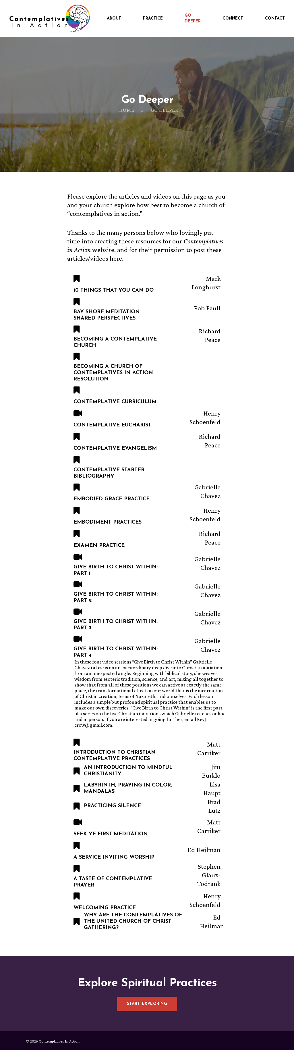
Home (126, 110)
